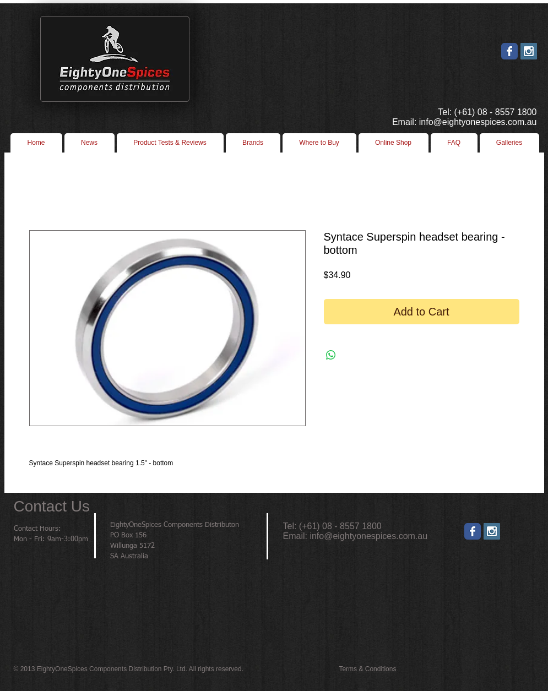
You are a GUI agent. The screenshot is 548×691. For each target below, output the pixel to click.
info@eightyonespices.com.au (368, 536)
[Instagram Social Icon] (528, 51)
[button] (319, 143)
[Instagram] (492, 531)
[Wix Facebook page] (509, 51)
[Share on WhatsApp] (331, 355)
